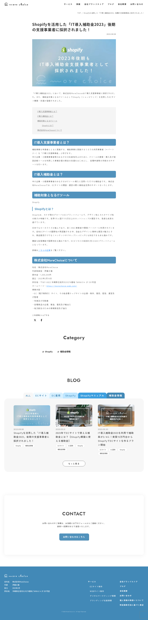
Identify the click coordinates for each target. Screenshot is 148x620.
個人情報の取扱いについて (132, 600)
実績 (78, 4)
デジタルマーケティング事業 (103, 596)
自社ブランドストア (94, 4)
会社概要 (122, 4)
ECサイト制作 (96, 586)
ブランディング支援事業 (101, 600)
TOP (79, 13)
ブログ (111, 4)
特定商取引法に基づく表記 (132, 605)
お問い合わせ (136, 4)
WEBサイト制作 (97, 591)
